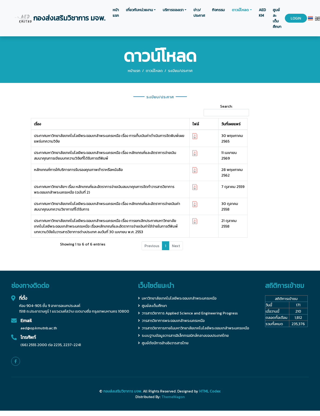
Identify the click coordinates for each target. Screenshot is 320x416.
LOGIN (296, 18)
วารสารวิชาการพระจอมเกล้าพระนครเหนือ (171, 320)
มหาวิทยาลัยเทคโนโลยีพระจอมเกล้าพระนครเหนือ (177, 298)
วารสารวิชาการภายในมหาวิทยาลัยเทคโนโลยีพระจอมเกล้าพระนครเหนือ (193, 328)
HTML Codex (210, 391)
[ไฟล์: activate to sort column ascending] (203, 124)
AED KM (262, 12)
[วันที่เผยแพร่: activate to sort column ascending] (233, 124)
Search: (226, 109)
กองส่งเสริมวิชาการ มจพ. (122, 391)
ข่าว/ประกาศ (199, 12)
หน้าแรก (116, 12)
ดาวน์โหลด (240, 10)
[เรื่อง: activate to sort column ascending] (110, 124)
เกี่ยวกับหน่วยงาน (139, 10)
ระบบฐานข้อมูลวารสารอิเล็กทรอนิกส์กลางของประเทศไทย (183, 335)
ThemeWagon (173, 396)
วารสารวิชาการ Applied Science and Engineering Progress (188, 313)
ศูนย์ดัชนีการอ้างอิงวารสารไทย (163, 343)
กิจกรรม (218, 10)
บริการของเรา (173, 10)
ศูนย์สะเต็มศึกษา (277, 18)
